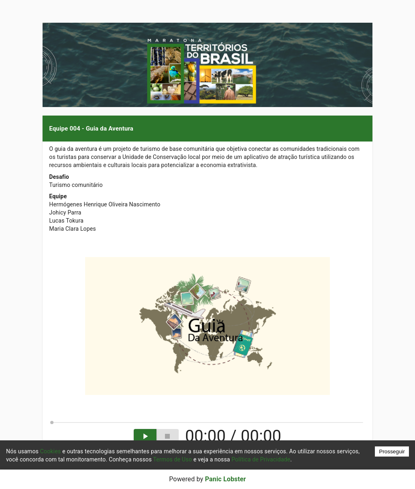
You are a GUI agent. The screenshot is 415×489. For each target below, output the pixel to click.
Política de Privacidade (260, 459)
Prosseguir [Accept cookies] (392, 451)
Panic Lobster (225, 479)
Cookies (50, 451)
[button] (207, 129)
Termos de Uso (172, 459)
